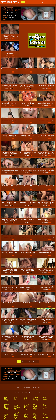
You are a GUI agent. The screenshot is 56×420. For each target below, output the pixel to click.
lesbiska (25, 400)
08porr (25, 407)
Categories (29, 2)
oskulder (35, 410)
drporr (5, 416)
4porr (15, 398)
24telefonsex (7, 410)
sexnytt (15, 406)
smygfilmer (26, 406)
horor (44, 402)
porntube (44, 415)
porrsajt (44, 412)
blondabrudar (35, 399)
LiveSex (53, 2)
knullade (6, 418)
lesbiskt (44, 405)
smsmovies (35, 405)
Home (23, 2)
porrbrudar (45, 403)
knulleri (5, 403)
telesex (5, 415)
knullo (44, 408)
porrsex (34, 417)
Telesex (47, 2)
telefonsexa (35, 403)
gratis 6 (5, 397)
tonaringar (6, 414)
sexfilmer (45, 398)
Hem (22, 392)
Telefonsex (36, 2)
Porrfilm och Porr (9, 2)
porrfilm (25, 398)
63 (33, 361)
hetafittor (6, 407)
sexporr (34, 407)
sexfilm (15, 416)
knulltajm (25, 402)
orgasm (15, 410)
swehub (6, 412)
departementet (17, 407)
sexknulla (44, 397)
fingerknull (45, 407)
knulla (15, 418)
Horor (40, 392)
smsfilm (35, 406)
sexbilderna (16, 402)
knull (5, 405)
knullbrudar (6, 404)
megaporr (35, 414)
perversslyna (16, 413)
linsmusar (16, 415)
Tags (42, 2)
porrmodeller (35, 397)
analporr (15, 408)
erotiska (25, 408)
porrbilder (45, 416)
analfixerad (35, 400)
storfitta (15, 404)
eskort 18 (25, 414)
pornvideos (45, 414)
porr (5, 398)
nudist (15, 414)
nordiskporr (6, 402)
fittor (15, 400)
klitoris (34, 416)
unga (15, 403)
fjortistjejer (35, 415)
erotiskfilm (6, 408)
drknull (15, 397)
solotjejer (16, 405)
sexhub (44, 409)
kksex (25, 403)
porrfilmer (26, 397)
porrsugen (45, 399)
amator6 (6, 409)
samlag (25, 416)
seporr (25, 415)
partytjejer (6, 400)
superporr (35, 404)
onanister (35, 412)
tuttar (5, 413)
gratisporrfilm (26, 404)
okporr (34, 413)
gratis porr (16, 399)
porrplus (35, 418)
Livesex (35, 392)
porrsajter (45, 410)
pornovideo (45, 418)
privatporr (25, 417)
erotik (34, 398)
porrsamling (16, 412)
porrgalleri (45, 400)
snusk (25, 410)
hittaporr (35, 402)
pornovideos (45, 417)
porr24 (25, 399)
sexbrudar (16, 409)
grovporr (15, 417)
